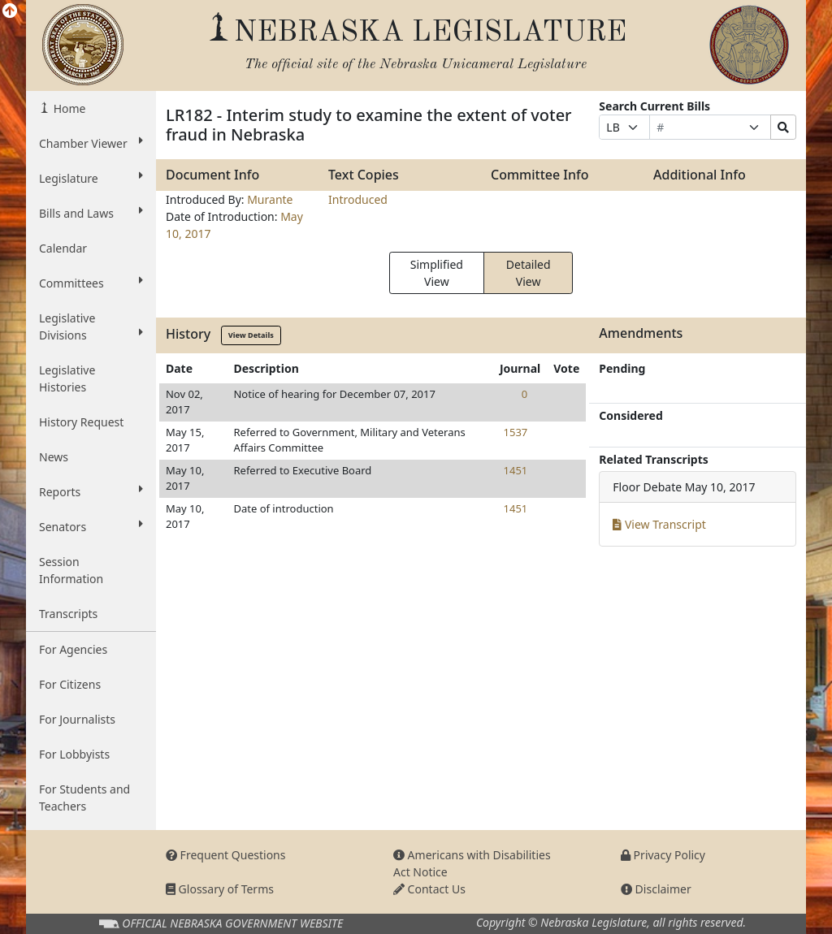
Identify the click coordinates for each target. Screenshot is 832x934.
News (53, 457)
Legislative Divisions (91, 326)
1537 (516, 432)
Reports (91, 491)
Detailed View (528, 273)
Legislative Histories (67, 378)
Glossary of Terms (220, 889)
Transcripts (68, 613)
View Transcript (659, 524)
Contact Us (429, 889)
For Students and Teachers (84, 797)
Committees (91, 283)
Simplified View (436, 273)
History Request (81, 422)
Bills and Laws (91, 213)
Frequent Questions (226, 855)
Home (67, 108)
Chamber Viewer (91, 143)
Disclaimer (656, 889)
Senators (91, 526)
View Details (251, 335)
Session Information (71, 570)
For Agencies (73, 649)
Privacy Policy (663, 855)
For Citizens (70, 684)
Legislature (91, 178)
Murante (269, 199)
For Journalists (77, 719)
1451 (516, 470)
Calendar (63, 248)
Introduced (358, 199)
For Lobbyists (74, 754)
